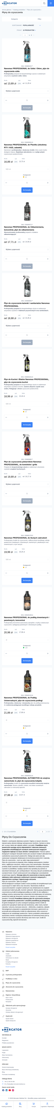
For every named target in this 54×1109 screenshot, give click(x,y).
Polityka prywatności (8, 1043)
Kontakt (4, 1038)
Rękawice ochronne (11, 934)
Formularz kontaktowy (8, 1074)
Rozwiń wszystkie (10, 947)
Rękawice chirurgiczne (12, 938)
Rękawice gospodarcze (12, 940)
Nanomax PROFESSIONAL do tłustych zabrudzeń (25, 538)
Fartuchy (8, 964)
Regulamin (5, 1040)
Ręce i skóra (9, 997)
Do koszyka (27, 108)
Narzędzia (8, 1001)
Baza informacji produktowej (10, 1069)
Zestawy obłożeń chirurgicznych (14, 1012)
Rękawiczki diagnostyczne (13, 936)
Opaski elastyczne (11, 1020)
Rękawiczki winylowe (11, 944)
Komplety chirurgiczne (12, 962)
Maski (7, 960)
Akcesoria (8, 1010)
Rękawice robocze (11, 942)
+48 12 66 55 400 (9, 1081)
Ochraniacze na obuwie (12, 958)
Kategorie (14, 19)
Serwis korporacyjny (8, 1067)
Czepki (7, 954)
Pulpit (3, 1052)
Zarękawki (8, 956)
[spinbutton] (27, 100)
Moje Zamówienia (7, 1055)
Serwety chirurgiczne (11, 1008)
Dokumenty (5, 1057)
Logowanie (5, 1050)
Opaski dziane (9, 1018)
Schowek (4, 1060)
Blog (3, 1072)
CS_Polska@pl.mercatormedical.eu (14, 1084)
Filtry (39, 19)
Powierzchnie (9, 999)
